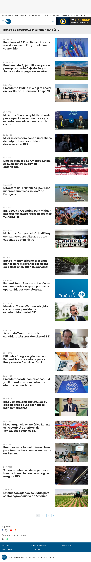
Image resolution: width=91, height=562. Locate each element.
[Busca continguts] (52, 21)
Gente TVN (5, 546)
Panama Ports (55, 15)
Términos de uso (66, 546)
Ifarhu (46, 15)
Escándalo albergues (78, 15)
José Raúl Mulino (21, 15)
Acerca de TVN (7, 549)
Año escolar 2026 (35, 15)
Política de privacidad (38, 546)
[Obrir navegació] (2, 21)
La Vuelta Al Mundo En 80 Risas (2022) (80, 23)
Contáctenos (35, 549)
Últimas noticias (7, 15)
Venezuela (65, 15)
